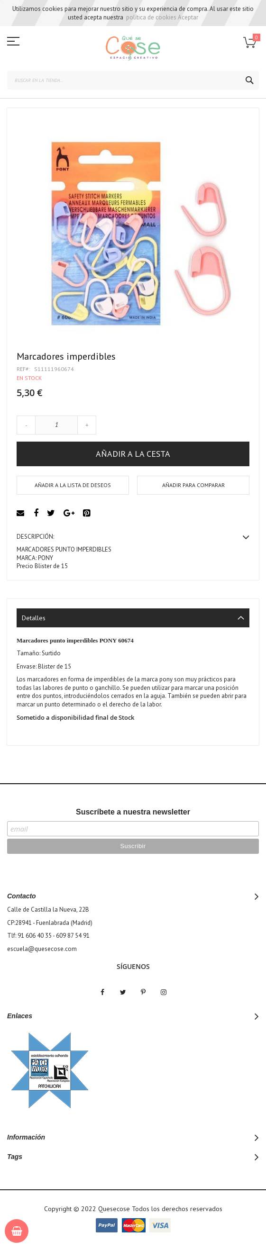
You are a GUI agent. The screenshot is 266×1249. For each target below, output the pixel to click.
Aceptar (188, 17)
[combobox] (133, 80)
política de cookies (151, 17)
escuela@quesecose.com (42, 949)
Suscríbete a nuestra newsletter (133, 812)
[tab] (133, 617)
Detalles (34, 618)
